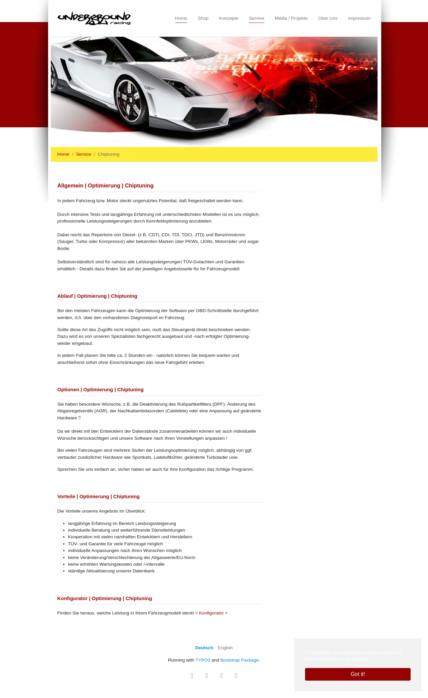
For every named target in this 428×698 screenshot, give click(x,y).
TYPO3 (202, 660)
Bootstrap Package (240, 660)
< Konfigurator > (211, 612)
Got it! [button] (358, 674)
